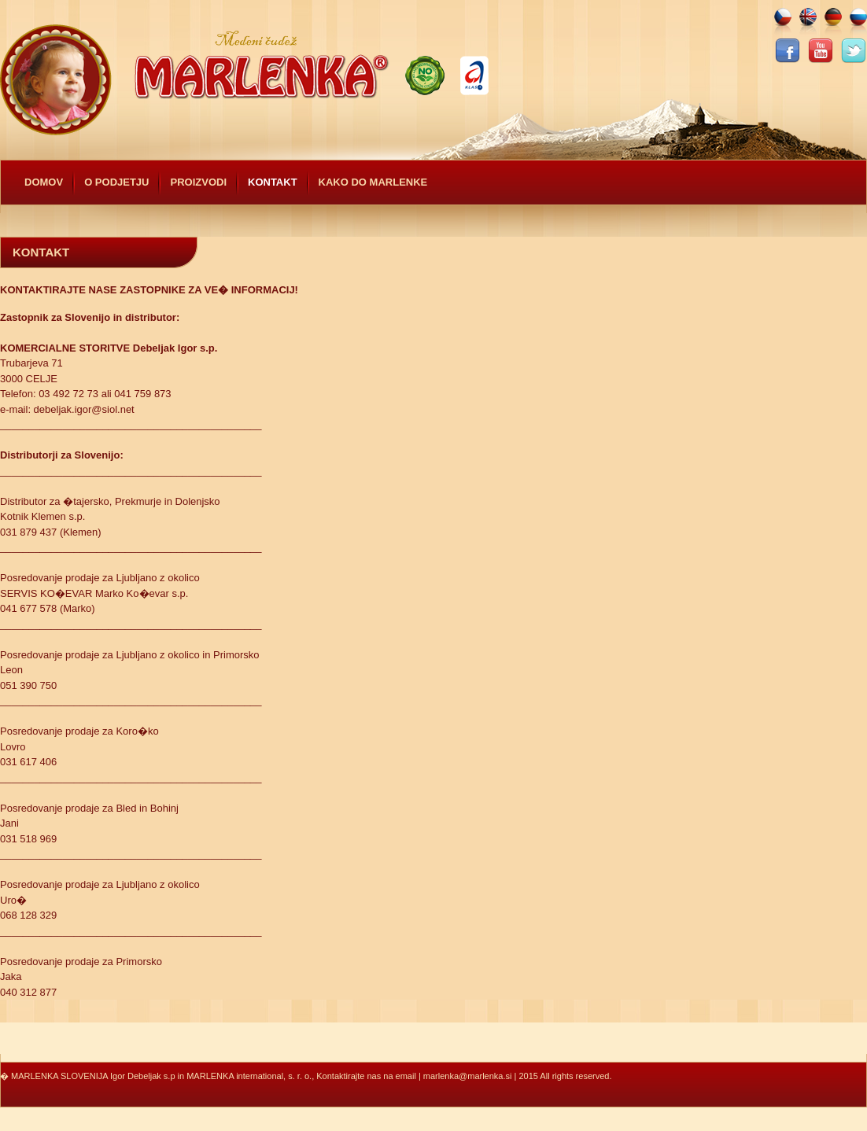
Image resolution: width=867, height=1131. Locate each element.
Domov (43, 182)
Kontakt (272, 182)
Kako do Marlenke (373, 182)
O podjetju (116, 182)
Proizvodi (198, 182)
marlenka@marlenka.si (467, 1076)
